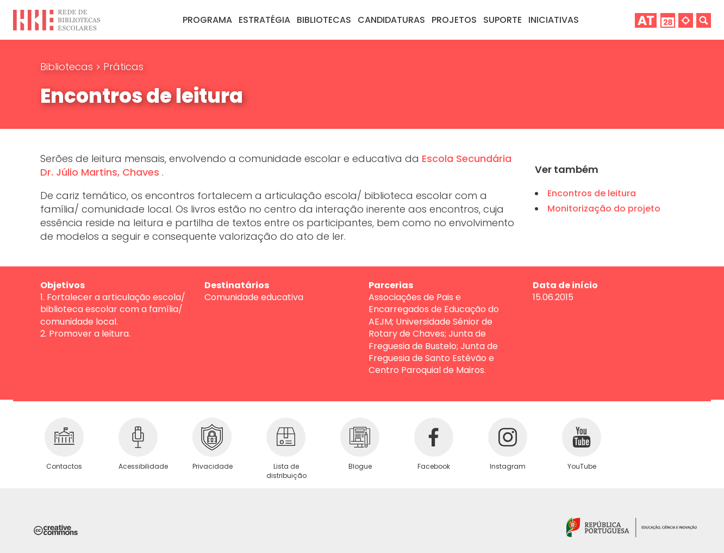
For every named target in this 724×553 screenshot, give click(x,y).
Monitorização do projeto (603, 208)
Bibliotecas (68, 66)
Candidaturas (391, 20)
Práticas (123, 66)
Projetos (454, 20)
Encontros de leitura (591, 193)
